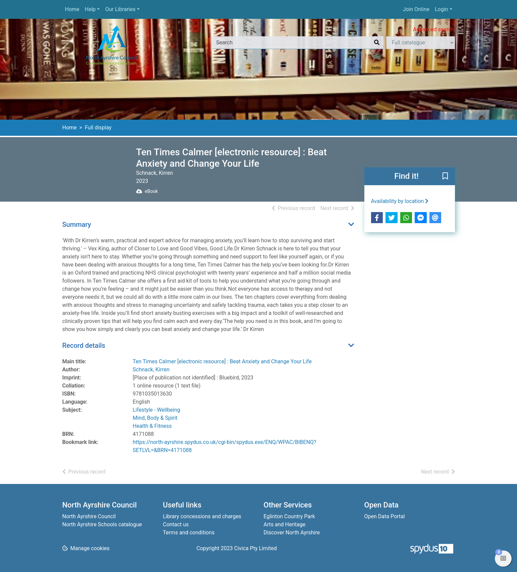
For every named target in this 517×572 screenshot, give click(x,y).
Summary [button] (76, 224)
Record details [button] (83, 345)
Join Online (416, 9)
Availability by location (400, 201)
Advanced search (433, 29)
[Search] (376, 42)
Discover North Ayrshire (292, 532)
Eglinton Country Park (289, 516)
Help (90, 9)
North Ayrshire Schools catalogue (102, 524)
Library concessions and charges (202, 516)
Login (441, 9)
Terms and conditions (189, 532)
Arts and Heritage (285, 524)
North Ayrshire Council (89, 516)
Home (72, 9)
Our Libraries (120, 9)
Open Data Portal (384, 516)
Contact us (176, 524)
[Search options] (420, 42)
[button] (445, 176)
